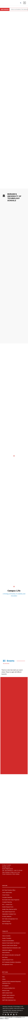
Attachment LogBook (7, 950)
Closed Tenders (5, 895)
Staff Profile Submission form (9, 1000)
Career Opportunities (7, 892)
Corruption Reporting (7, 897)
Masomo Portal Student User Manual (10, 943)
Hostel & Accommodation (8, 940)
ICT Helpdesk (5, 985)
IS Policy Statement (6, 916)
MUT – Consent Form (7, 904)
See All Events (6, 663)
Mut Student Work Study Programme (10, 899)
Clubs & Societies (6, 935)
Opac (3, 976)
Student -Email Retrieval (8, 997)
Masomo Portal (5, 990)
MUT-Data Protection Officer (8, 890)
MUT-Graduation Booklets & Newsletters (11, 962)
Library (3, 979)
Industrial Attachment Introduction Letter (11, 947)
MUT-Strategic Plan (6, 923)
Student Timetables (6, 938)
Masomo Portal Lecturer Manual (9, 945)
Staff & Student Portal (7, 992)
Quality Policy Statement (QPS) (9, 909)
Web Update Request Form (8, 911)
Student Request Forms (7, 907)
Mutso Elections (6, 952)
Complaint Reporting (7, 902)
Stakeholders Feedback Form (9, 914)
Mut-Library (5, 957)
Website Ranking (6, 921)
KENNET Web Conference (8, 995)
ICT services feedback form (8, 988)
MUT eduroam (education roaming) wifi (11, 955)
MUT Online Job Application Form (10, 918)
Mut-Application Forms (7, 964)
